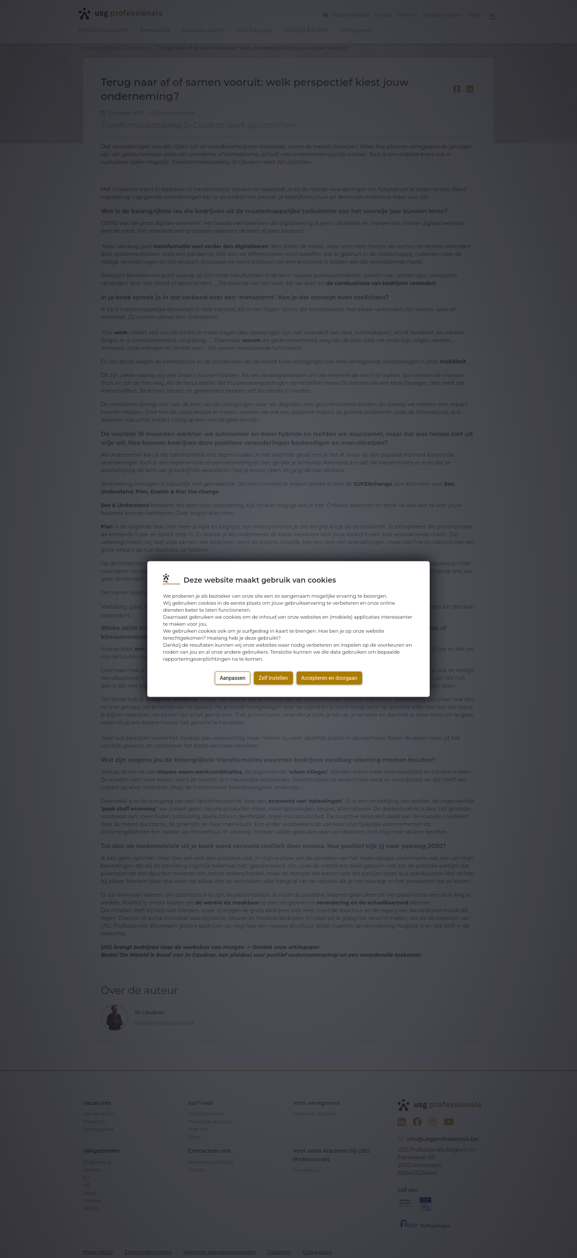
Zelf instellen (273, 678)
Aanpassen (232, 678)
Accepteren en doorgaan (329, 678)
